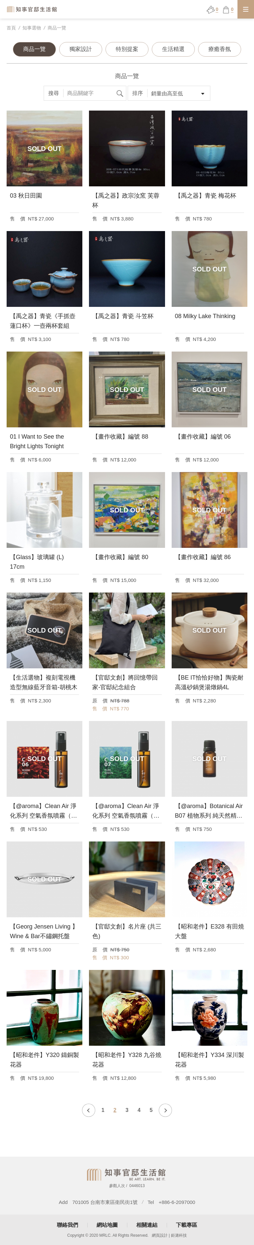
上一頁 (88, 1110)
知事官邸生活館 (32, 9)
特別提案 (127, 49)
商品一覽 (57, 27)
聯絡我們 (67, 1225)
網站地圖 (107, 1225)
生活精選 (173, 49)
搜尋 (119, 93)
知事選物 (31, 27)
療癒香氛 (219, 49)
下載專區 (186, 1225)
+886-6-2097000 (177, 1202)
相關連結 (146, 1225)
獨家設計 (80, 49)
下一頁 (165, 1110)
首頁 (11, 27)
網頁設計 (160, 1235)
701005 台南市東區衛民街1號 (105, 1202)
